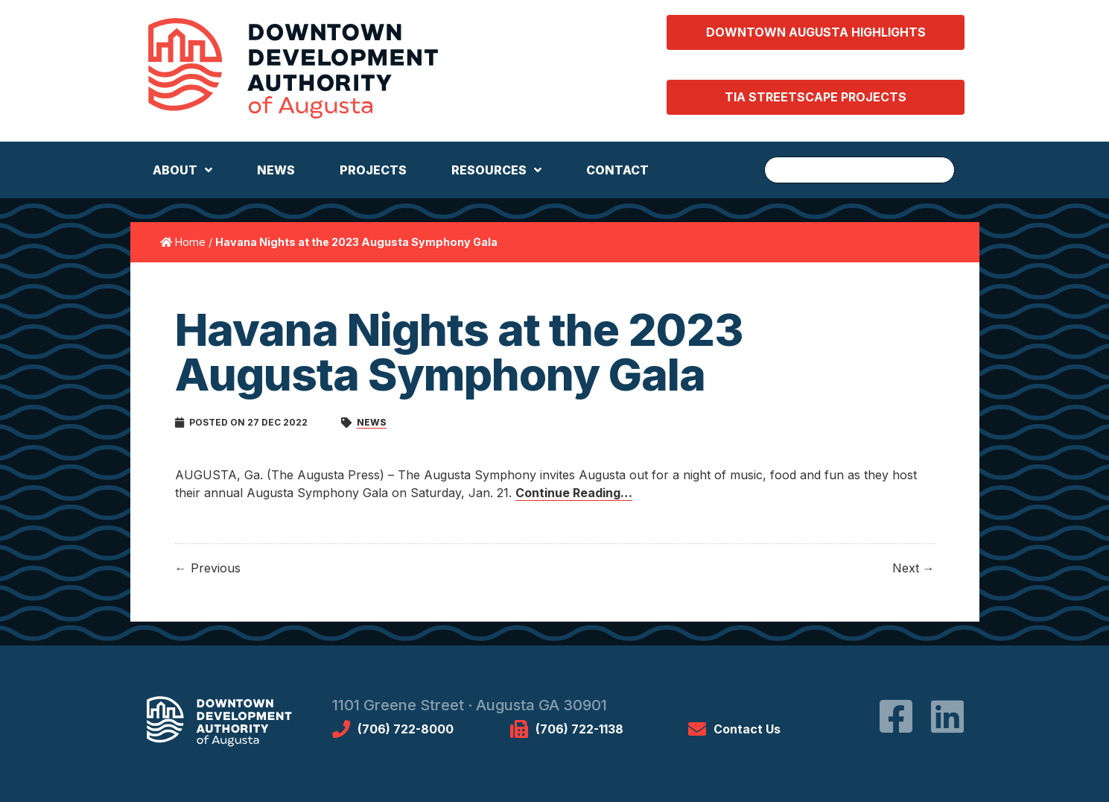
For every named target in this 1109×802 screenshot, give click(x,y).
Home (190, 242)
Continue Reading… (573, 492)
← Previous (208, 568)
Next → (913, 568)
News (372, 422)
